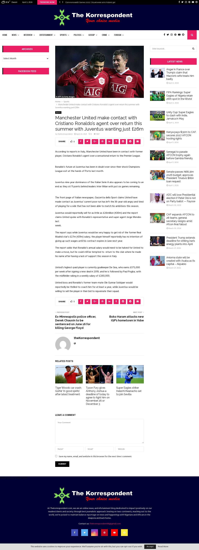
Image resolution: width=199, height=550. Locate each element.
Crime (104, 34)
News (14, 34)
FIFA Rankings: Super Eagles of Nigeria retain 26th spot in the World (179, 95)
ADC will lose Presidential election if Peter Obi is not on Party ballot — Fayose (181, 198)
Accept (150, 546)
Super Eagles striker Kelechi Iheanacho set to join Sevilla (128, 391)
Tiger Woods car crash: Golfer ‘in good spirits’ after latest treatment (68, 391)
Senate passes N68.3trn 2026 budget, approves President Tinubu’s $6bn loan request (180, 176)
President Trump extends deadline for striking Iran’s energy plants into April (180, 241)
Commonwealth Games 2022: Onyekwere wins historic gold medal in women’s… (99, 2)
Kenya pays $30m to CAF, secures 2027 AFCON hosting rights (181, 135)
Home (4, 34)
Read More (163, 547)
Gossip (91, 34)
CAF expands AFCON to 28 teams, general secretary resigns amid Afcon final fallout (180, 219)
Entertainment (46, 34)
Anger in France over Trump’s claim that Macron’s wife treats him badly (180, 74)
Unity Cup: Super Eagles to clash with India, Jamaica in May (180, 115)
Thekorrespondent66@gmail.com (105, 524)
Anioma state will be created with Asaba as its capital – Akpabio (180, 261)
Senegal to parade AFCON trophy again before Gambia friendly (179, 155)
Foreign (117, 34)
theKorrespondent (65, 134)
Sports (63, 34)
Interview (28, 34)
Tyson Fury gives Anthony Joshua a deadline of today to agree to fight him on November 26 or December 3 (98, 395)
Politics (77, 34)
